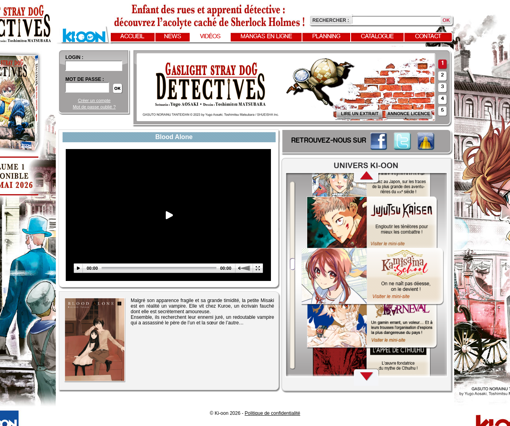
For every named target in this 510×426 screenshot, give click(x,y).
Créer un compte (94, 100)
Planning (326, 36)
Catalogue (377, 36)
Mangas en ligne (266, 36)
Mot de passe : (84, 79)
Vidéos (210, 36)
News (172, 36)
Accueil (132, 36)
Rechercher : (330, 20)
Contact (428, 36)
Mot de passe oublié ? (94, 106)
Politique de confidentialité (272, 413)
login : (74, 57)
